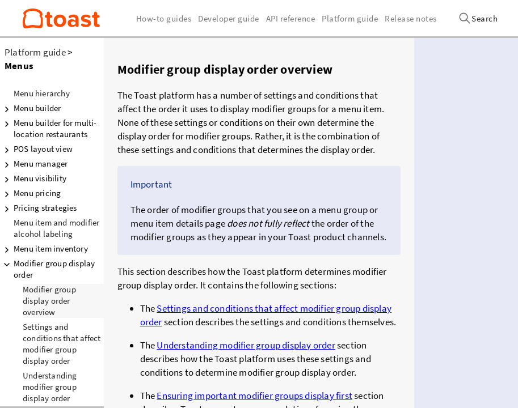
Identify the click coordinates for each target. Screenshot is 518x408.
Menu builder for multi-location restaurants (48, 128)
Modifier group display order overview (49, 300)
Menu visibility (33, 178)
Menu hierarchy (42, 93)
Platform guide (35, 52)
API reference (290, 18)
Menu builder (30, 108)
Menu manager (34, 163)
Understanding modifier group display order (246, 345)
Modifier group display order (47, 269)
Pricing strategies (38, 208)
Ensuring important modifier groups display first (254, 395)
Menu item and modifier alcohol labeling (56, 228)
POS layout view (36, 149)
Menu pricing (30, 193)
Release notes (411, 18)
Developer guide (228, 18)
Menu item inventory (44, 248)
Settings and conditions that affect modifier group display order (61, 343)
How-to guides (164, 18)
